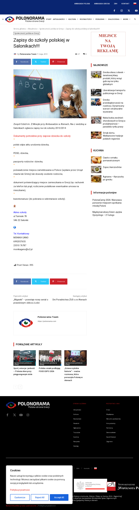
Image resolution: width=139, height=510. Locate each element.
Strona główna (19, 28)
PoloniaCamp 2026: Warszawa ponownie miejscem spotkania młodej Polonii (107, 203)
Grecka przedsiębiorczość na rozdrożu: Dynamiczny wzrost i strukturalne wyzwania (113, 106)
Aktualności (32, 28)
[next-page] (20, 387)
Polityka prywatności (20, 490)
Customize (20, 497)
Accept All (59, 497)
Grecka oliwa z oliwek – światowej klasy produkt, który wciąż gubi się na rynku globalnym (114, 78)
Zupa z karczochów (112, 167)
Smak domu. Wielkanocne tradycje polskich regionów (113, 136)
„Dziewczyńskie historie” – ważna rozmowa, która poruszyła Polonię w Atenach (73, 374)
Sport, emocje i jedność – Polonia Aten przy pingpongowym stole (24, 371)
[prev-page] (15, 387)
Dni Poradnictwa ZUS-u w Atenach (70, 299)
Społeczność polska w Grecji (51, 28)
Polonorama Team (28, 54)
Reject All (39, 497)
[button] (135, 19)
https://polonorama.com (47, 321)
